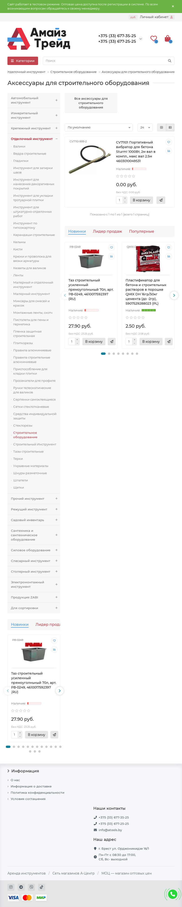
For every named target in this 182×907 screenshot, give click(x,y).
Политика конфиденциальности (37, 792)
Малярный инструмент (31, 294)
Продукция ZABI (35, 597)
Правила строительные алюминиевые (31, 360)
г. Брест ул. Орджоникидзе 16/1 (124, 848)
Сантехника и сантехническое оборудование (35, 535)
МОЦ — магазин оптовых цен (126, 873)
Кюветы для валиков (29, 268)
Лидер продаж (50, 624)
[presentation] (8, 691)
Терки (18, 458)
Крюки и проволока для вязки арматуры (32, 258)
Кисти (18, 249)
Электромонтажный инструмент (35, 584)
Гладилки (20, 161)
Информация (23, 771)
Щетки (18, 487)
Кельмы (19, 242)
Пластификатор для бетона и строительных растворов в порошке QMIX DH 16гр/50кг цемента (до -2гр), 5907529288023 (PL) (146, 292)
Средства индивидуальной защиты (34, 416)
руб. (133, 17)
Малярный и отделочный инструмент (33, 285)
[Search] (109, 61)
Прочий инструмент (35, 499)
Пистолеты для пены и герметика (31, 322)
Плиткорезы (23, 343)
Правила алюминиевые (32, 350)
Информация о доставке (31, 786)
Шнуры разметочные (30, 473)
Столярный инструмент (35, 572)
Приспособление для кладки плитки (30, 371)
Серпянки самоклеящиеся (34, 399)
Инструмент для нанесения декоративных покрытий (33, 184)
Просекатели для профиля (34, 380)
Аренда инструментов (26, 873)
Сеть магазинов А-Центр (73, 873)
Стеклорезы (22, 425)
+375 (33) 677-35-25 (114, 817)
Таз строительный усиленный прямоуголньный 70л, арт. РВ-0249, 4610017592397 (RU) (33, 682)
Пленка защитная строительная (27, 334)
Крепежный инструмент (35, 128)
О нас (15, 780)
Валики (19, 146)
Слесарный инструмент (35, 561)
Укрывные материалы (30, 466)
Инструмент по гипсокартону (25, 225)
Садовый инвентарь (35, 520)
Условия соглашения (28, 799)
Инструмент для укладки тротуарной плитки (33, 198)
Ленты (18, 275)
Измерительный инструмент (35, 115)
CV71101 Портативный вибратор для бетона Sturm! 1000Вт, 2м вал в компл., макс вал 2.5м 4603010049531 (136, 151)
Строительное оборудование (73, 72)
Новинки (20, 624)
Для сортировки (35, 608)
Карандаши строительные (34, 235)
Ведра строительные (29, 153)
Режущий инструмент (35, 509)
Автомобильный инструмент (35, 100)
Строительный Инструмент (34, 444)
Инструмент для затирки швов (33, 170)
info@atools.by (110, 830)
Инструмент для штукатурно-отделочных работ (32, 211)
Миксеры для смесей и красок (31, 303)
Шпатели (20, 480)
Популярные (141, 231)
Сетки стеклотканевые (31, 406)
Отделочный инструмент (25, 72)
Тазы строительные (28, 451)
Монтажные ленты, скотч (32, 312)
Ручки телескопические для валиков (32, 390)
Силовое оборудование (35, 550)
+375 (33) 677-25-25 (114, 823)
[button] (8, 747)
